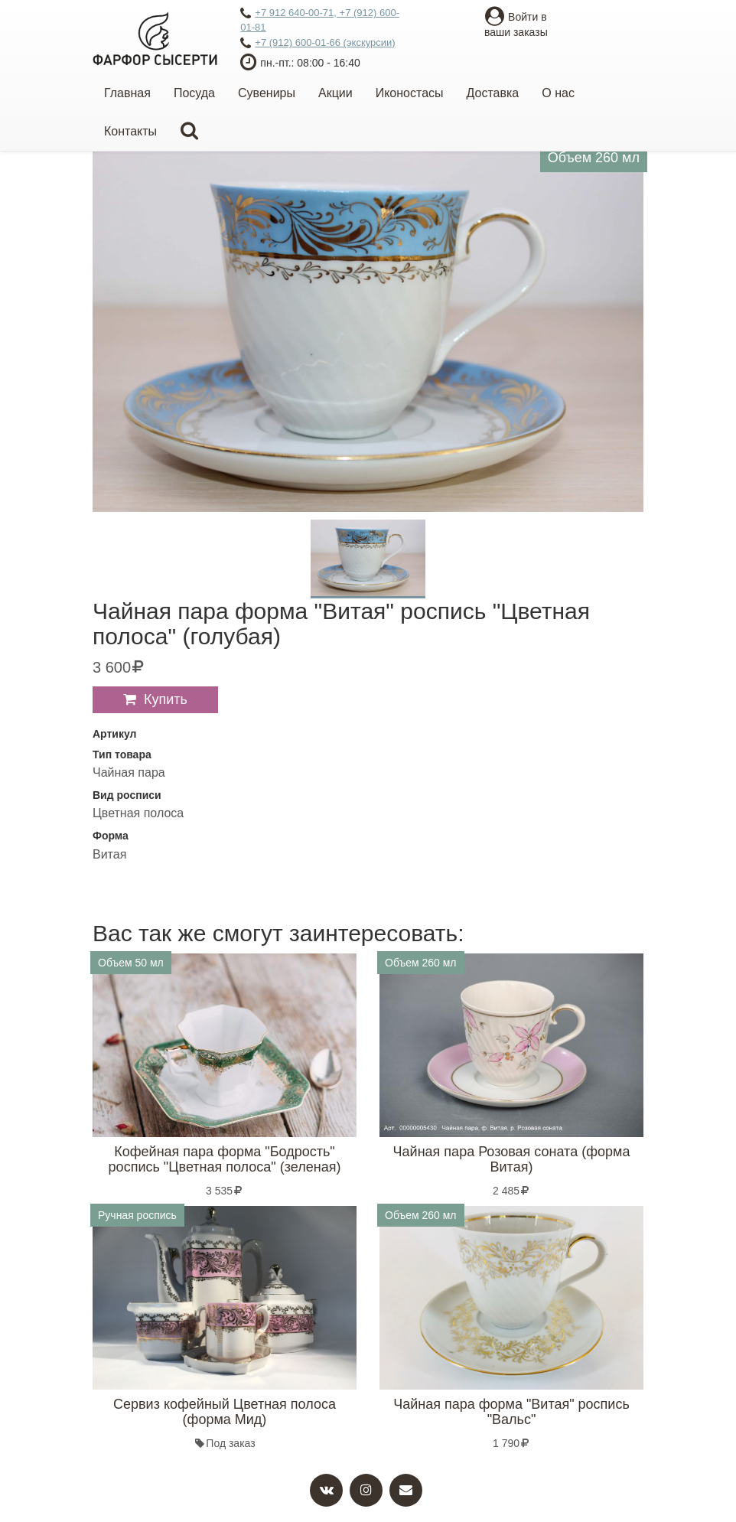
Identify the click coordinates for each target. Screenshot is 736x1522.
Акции (335, 92)
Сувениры (266, 92)
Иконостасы (410, 92)
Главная (127, 92)
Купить (165, 699)
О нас (558, 92)
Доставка (493, 92)
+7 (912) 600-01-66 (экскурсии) (317, 44)
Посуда (194, 92)
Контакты (130, 131)
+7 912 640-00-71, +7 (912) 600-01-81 (319, 20)
